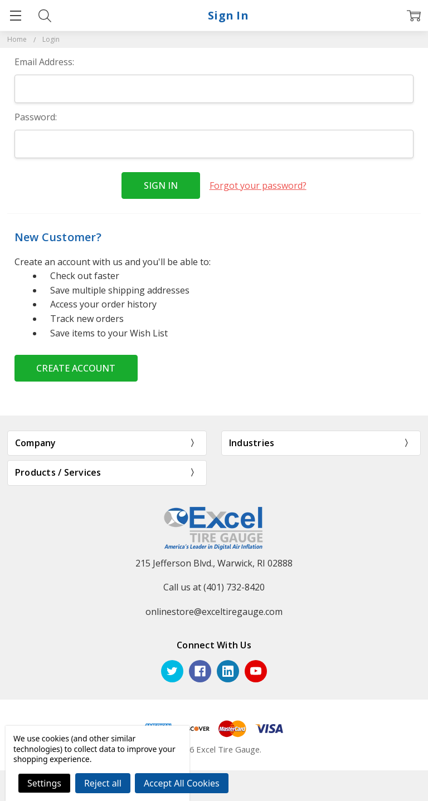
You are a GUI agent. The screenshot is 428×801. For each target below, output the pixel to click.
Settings (44, 783)
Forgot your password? (258, 185)
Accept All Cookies (182, 783)
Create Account (75, 368)
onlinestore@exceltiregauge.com (214, 611)
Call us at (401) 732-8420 (214, 587)
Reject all (102, 783)
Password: (35, 117)
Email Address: (44, 62)
